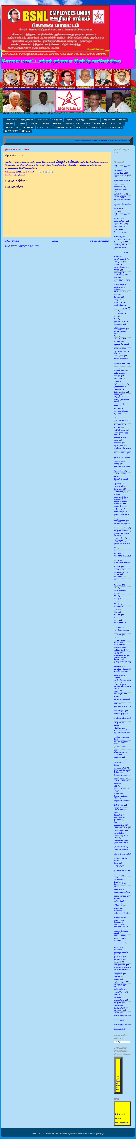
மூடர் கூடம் (118, 957)
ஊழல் (116, 440)
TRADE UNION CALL (121, 623)
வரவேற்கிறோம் (119, 982)
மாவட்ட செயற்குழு (121, 252)
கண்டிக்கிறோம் (119, 711)
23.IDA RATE (81, 127)
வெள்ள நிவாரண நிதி (122, 543)
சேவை (116, 765)
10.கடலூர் (9, 123)
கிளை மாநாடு (119, 242)
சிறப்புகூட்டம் (118, 471)
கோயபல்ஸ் (118, 378)
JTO (115, 601)
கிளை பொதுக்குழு (120, 232)
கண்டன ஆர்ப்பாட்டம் (122, 699)
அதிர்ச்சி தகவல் (119, 430)
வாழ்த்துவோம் (119, 1000)
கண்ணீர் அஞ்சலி (120, 259)
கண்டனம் (117, 704)
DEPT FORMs (118, 577)
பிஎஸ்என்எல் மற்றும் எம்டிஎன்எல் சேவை (121, 841)
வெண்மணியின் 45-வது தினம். (121, 1009)
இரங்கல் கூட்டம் (120, 437)
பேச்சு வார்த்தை (119, 392)
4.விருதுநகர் (57, 120)
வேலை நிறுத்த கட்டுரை (122, 1015)
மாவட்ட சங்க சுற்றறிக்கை (119, 186)
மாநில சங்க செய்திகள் (122, 913)
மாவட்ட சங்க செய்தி (121, 514)
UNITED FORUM (119, 640)
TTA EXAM (117, 635)
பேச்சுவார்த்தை (119, 492)
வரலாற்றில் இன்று (120, 189)
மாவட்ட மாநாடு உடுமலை (120, 939)
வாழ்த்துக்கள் (118, 170)
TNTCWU (116, 270)
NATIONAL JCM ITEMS (122, 363)
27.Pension (26, 131)
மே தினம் (117, 962)
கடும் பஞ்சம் (118, 694)
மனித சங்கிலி (119, 901)
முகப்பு (54, 241)
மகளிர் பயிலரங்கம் (121, 359)
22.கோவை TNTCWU (63, 127)
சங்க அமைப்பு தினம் (122, 466)
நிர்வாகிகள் (118, 815)
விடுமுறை (117, 1003)
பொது (116, 863)
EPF (115, 579)
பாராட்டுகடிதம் (119, 830)
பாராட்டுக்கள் (118, 356)
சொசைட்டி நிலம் (120, 768)
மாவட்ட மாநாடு (120, 936)
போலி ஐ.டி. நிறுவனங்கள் (119, 883)
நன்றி (115, 812)
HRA (115, 596)
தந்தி (115, 786)
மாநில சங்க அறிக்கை (122, 180)
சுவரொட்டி (117, 757)
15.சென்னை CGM (72, 123)
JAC (115, 211)
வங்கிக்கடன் (118, 976)
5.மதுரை (68, 120)
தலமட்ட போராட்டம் (121, 344)
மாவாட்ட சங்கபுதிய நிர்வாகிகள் (121, 953)
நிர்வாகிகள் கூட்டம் (121, 479)
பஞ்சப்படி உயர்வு (120, 247)
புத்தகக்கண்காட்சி (120, 387)
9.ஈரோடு (122, 120)
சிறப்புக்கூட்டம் (19, 175)
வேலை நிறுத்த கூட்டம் (122, 1020)
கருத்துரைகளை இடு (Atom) (28, 246)
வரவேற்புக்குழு (119, 989)
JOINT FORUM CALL (121, 420)
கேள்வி (116, 725)
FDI (115, 588)
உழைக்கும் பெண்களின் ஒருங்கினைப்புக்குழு (122, 670)
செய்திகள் (117, 300)
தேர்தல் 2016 (118, 194)
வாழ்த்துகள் (118, 997)
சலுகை (116, 381)
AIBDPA (118, 1120)
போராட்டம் (118, 302)
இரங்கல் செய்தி (119, 321)
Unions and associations (119, 644)
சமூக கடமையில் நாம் (122, 733)
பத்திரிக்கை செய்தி (120, 828)
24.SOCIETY (96, 127)
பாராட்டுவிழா (119, 833)
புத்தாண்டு (117, 389)
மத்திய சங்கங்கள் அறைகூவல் (120, 502)
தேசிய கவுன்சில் (119, 384)
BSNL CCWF (118, 553)
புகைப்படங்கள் (119, 847)
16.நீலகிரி (86, 123)
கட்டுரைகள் (118, 256)
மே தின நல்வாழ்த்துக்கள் (119, 520)
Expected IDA (119, 585)
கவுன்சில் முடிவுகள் (121, 714)
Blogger (91, 1134)
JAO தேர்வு (118, 598)
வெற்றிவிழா (118, 541)
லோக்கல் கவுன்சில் (120, 528)
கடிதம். (116, 691)
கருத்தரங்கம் (118, 324)
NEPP (115, 612)
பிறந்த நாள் (118, 489)
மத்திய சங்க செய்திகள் (122, 176)
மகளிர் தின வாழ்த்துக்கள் (118, 395)
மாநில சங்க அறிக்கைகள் (118, 909)
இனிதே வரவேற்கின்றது (122, 662)
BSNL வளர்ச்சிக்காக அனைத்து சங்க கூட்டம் (122, 412)
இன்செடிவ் (117, 666)
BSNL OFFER (118, 408)
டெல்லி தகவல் (119, 778)
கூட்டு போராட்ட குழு (122, 453)
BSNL (115, 550)
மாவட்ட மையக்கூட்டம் (122, 943)
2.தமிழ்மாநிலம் (27, 120)
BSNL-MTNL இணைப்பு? (122, 556)
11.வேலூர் (21, 123)
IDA (115, 336)
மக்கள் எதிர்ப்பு (119, 889)
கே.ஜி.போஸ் (119, 723)
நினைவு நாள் (119, 245)
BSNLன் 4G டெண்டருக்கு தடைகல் (122, 561)
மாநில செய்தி (119, 512)
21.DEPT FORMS (44, 127)
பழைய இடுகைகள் (99, 241)
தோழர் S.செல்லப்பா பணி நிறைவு (121, 809)
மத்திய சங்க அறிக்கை (122, 892)
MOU (115, 316)
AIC (115, 311)
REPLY (116, 620)
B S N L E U (120, 1116)
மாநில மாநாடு (119, 236)
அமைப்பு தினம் (119, 647)
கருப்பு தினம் (118, 445)
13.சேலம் (45, 123)
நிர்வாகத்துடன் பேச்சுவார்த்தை (119, 273)
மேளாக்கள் (118, 226)
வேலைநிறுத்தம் (119, 1029)
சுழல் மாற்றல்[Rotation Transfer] (121, 752)
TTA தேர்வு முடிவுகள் (121, 630)
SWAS (115, 277)
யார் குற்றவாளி (119, 965)
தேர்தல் (116, 476)
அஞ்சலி (116, 218)
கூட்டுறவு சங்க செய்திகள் (119, 288)
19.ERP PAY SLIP (12, 127)
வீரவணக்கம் (118, 1005)
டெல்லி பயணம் (119, 474)
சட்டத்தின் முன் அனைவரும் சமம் (120, 729)
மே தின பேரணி (120, 959)
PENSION (117, 615)
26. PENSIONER (11, 131)
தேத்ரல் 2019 (118, 805)
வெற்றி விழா (118, 538)
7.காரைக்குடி (93, 120)
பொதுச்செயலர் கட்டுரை (122, 870)
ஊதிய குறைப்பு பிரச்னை (119, 676)
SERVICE (117, 427)
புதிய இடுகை (12, 241)
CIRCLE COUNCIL (120, 570)
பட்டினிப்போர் (119, 825)
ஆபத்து (116, 653)
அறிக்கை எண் (119, 370)
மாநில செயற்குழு (120, 267)
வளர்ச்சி (116, 995)
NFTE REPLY (118, 425)
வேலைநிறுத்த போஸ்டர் (122, 1024)
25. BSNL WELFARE (113, 127)
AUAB (115, 294)
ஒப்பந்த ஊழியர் (120, 284)
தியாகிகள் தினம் (120, 349)
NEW (115, 319)
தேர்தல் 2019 (118, 224)
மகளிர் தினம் (118, 305)
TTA (115, 368)
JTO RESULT (118, 607)
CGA (115, 417)
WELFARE (117, 341)
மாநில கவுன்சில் (120, 509)
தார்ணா (116, 793)
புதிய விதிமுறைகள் (121, 849)
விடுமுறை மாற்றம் (121, 531)
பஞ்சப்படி (117, 484)
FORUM (116, 208)
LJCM (115, 609)
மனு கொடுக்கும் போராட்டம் (120, 905)
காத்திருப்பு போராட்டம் (122, 448)
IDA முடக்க (118, 339)
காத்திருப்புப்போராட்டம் (122, 718)
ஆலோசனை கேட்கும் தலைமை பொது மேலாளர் (121, 657)
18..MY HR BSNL (116, 123)
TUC (115, 637)
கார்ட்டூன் (117, 376)
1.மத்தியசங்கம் (11, 120)
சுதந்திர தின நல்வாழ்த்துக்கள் (119, 328)
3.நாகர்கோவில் (42, 120)
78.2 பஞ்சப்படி (119, 239)
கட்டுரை (116, 696)
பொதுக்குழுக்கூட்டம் (121, 866)
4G (114, 548)
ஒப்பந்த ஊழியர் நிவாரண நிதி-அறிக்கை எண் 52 (122, 686)
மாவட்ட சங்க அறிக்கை (122, 204)
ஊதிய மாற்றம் (119, 373)
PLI (115, 617)
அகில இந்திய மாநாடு (122, 280)
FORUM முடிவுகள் (120, 590)
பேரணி (116, 264)
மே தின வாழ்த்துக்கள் (122, 523)
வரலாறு (116, 979)
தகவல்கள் (117, 783)
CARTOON (117, 567)
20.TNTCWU (28, 127)
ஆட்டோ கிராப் (119, 650)
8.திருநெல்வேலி (108, 120)
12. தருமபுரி (33, 123)
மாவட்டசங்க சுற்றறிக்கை (118, 948)
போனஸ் (117, 494)
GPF (115, 593)
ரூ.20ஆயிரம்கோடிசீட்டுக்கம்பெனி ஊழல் (122, 968)
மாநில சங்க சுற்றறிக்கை (122, 166)
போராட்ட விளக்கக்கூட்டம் (119, 878)
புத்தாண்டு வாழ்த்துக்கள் (122, 854)
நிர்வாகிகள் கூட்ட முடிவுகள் (120, 818)
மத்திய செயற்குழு (120, 506)
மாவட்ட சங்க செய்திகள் (119, 921)
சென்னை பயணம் (120, 760)
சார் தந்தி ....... (121, 746)
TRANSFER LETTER (121, 627)
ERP (115, 582)
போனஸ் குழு (119, 875)
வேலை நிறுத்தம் (120, 197)
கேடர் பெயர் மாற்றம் (122, 457)
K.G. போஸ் (118, 313)
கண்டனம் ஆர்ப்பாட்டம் (122, 706)
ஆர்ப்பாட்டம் (118, 173)
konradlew (82, 1134)
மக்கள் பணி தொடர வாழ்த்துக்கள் (121, 498)
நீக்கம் (116, 822)
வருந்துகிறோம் (119, 992)
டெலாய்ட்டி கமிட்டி (121, 775)
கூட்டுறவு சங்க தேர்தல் (122, 199)
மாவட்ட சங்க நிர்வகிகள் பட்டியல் (121, 926)
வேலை (116, 1013)
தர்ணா (116, 229)
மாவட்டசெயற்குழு (120, 308)
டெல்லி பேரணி (119, 781)
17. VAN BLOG (100, 123)
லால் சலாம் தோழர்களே (118, 973)
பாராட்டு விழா (119, 486)
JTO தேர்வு (118, 604)
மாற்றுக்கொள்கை (120, 917)
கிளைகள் (117, 297)
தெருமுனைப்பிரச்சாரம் (122, 800)
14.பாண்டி (57, 123)
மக (115, 887)
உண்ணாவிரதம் (119, 221)
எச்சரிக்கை (117, 443)
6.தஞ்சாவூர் (80, 120)
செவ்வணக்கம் (119, 763)
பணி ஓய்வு (118, 262)
